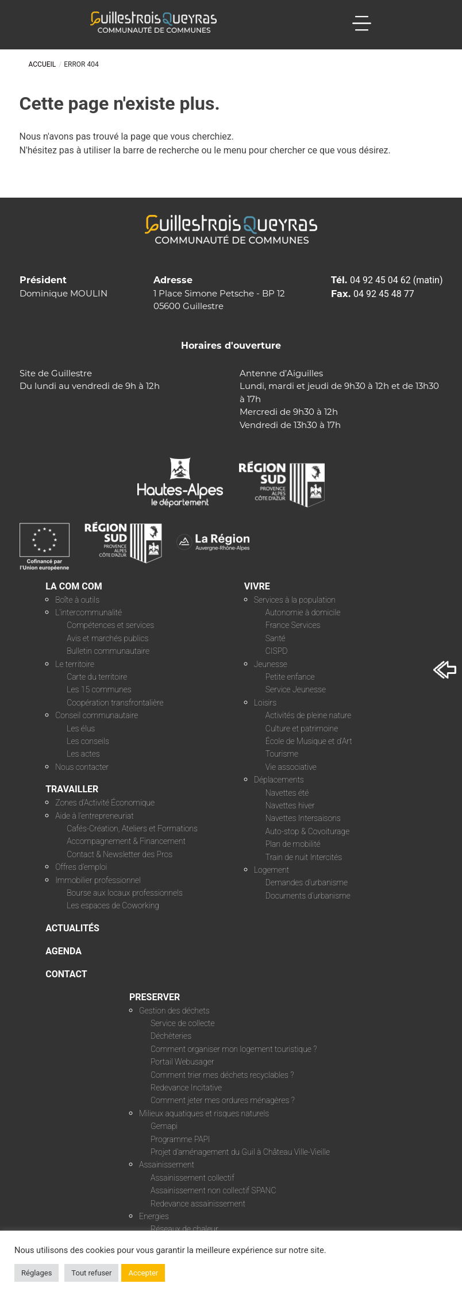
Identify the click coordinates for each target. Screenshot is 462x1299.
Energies (154, 1216)
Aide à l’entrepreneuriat (94, 815)
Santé (275, 638)
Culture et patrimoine (301, 728)
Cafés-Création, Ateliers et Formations (132, 828)
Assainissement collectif (192, 1177)
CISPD (276, 651)
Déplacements (279, 779)
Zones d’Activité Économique (105, 802)
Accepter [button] (143, 1273)
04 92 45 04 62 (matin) (396, 280)
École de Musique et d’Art (308, 741)
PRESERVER (154, 997)
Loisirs (265, 702)
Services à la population (295, 599)
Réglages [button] (36, 1273)
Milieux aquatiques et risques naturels (204, 1113)
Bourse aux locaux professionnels (125, 892)
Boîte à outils (77, 599)
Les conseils (88, 741)
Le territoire (74, 664)
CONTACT (66, 974)
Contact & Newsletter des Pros (119, 854)
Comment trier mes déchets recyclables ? (222, 1075)
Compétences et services (110, 625)
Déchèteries (171, 1035)
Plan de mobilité (293, 844)
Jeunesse (270, 664)
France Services (293, 625)
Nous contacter (82, 767)
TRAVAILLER (71, 789)
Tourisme (281, 753)
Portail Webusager (182, 1061)
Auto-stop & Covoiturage (307, 831)
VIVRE (257, 586)
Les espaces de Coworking (113, 905)
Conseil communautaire (96, 715)
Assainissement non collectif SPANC (213, 1190)
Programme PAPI (180, 1139)
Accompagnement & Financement (126, 841)
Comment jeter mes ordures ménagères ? (223, 1100)
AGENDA (63, 951)
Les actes (83, 753)
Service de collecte (183, 1023)
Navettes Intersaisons (303, 818)
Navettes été (287, 792)
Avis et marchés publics (107, 638)
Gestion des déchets (174, 1010)
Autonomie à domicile (303, 612)
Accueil (42, 64)
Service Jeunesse (295, 689)
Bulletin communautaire (108, 651)
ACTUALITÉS (72, 928)
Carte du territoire (97, 676)
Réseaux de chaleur (184, 1229)
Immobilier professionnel (98, 880)
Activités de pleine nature (308, 715)
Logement (271, 869)
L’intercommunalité (88, 612)
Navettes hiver (290, 805)
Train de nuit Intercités (303, 857)
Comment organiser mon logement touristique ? (234, 1049)
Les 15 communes (99, 689)
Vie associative (291, 767)
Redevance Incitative (186, 1087)
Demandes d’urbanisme (306, 882)
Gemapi (164, 1126)
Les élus (81, 728)
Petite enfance (290, 676)
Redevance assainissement (198, 1203)
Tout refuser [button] (91, 1273)
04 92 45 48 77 (383, 293)
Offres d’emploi (81, 867)
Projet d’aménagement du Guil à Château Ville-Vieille (240, 1152)
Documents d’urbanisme (308, 895)
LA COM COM (73, 586)
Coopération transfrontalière (115, 702)
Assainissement (166, 1164)
